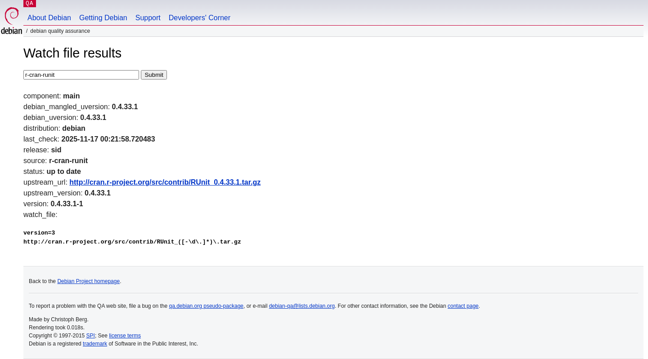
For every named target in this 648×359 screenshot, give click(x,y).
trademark (95, 344)
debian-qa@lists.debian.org (302, 306)
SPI (90, 335)
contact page (463, 306)
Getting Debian (103, 18)
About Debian (49, 18)
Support (148, 18)
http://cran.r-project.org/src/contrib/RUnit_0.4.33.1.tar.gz (165, 182)
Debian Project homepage (88, 281)
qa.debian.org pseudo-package (206, 306)
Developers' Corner (199, 18)
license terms (125, 335)
